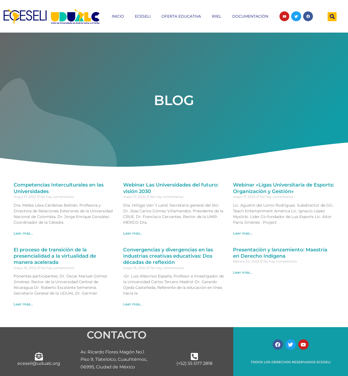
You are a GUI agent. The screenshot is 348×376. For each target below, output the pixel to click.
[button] (332, 16)
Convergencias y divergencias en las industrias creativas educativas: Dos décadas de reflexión (168, 256)
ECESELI (143, 16)
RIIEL (216, 16)
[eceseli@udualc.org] (39, 356)
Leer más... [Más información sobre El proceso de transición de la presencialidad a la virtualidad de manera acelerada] (23, 304)
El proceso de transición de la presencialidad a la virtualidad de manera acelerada (55, 256)
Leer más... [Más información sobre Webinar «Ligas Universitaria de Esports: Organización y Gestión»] (242, 233)
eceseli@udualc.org (38, 363)
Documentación (250, 16)
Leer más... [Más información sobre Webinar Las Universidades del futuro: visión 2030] (132, 233)
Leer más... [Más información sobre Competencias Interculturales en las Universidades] (23, 233)
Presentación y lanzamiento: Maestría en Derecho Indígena (280, 253)
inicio (118, 16)
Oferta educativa (181, 16)
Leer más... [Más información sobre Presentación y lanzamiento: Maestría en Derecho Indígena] (242, 272)
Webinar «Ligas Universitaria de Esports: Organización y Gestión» (283, 188)
